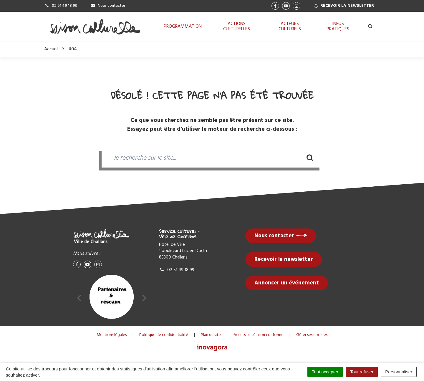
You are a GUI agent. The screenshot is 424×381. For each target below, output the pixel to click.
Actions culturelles (236, 26)
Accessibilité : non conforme (258, 335)
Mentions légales (112, 335)
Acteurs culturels (290, 26)
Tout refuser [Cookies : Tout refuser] (361, 371)
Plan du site (211, 335)
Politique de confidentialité (163, 335)
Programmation (183, 26)
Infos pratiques (338, 26)
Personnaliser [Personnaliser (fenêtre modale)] (398, 371)
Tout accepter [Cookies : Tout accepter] (325, 371)
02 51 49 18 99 (176, 270)
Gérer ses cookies (311, 335)
